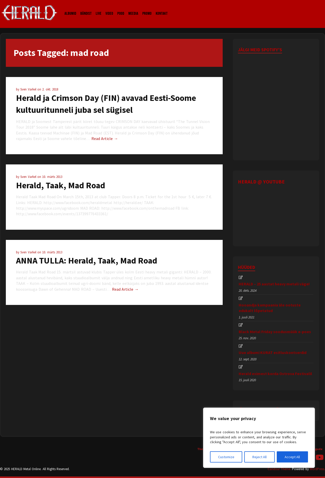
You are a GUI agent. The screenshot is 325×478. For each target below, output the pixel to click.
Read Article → (104, 138)
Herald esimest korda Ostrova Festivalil (275, 373)
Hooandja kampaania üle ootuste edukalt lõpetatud (270, 307)
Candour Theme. (279, 469)
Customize (226, 457)
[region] (259, 438)
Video (109, 8)
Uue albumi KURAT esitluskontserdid (272, 352)
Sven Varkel (28, 89)
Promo (147, 8)
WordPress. (317, 469)
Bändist (86, 8)
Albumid (70, 8)
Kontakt (162, 8)
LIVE (99, 8)
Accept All (292, 457)
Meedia (133, 8)
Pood (120, 8)
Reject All (259, 457)
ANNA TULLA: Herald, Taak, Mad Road (86, 260)
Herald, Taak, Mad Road (60, 185)
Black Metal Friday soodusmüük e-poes (275, 331)
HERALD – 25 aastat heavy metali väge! (274, 283)
